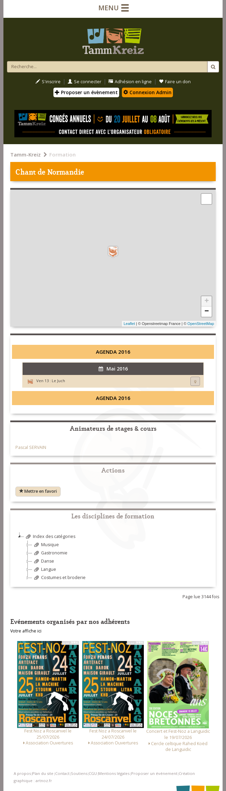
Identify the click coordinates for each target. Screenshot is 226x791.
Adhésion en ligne (130, 82)
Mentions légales (113, 773)
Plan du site (42, 773)
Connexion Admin (147, 92)
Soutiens (79, 773)
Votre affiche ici (25, 631)
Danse (43, 561)
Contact (62, 773)
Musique (45, 545)
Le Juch (58, 380)
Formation (62, 154)
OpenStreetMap (200, 324)
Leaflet (129, 324)
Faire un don (175, 82)
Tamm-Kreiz (25, 154)
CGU (93, 773)
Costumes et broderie (59, 578)
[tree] (113, 559)
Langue (44, 570)
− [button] (206, 311)
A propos (22, 773)
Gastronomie (49, 553)
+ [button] (206, 301)
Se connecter (84, 82)
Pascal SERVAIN (30, 447)
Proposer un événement (154, 773)
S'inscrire (48, 82)
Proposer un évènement (86, 92)
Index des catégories (49, 537)
